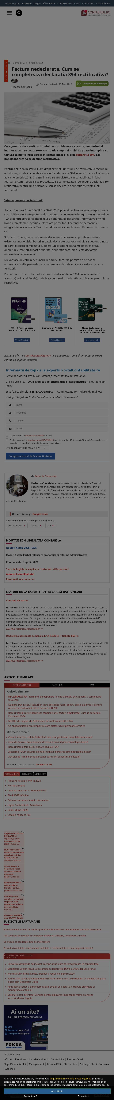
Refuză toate (84, 1096)
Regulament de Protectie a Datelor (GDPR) (70, 1078)
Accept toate (57, 1091)
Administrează (30, 1096)
